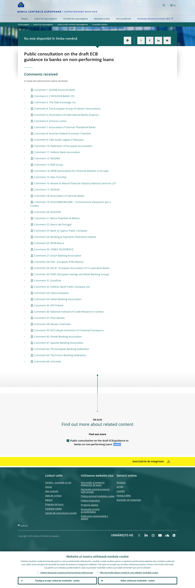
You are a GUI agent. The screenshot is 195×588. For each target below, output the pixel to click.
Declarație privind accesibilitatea (90, 510)
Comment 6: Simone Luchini (50, 121)
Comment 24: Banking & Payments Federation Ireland (65, 237)
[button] (168, 5)
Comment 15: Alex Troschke (50, 177)
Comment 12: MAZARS (47, 158)
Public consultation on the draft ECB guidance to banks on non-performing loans (99, 442)
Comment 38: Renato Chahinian (52, 324)
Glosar (48, 486)
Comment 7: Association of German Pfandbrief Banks (65, 127)
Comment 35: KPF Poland (48, 305)
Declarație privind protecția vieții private (95, 490)
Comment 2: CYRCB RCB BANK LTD (54, 96)
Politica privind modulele (98, 496)
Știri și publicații (123, 18)
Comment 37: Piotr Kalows (49, 318)
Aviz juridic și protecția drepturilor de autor (92, 483)
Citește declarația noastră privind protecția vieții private (66, 572)
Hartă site (24, 525)
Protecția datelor (89, 504)
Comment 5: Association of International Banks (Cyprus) (66, 114)
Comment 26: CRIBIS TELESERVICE (53, 249)
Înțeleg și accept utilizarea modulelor (57, 580)
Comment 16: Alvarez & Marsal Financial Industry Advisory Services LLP (75, 183)
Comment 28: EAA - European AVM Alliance (59, 261)
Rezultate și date (102, 18)
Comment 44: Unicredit (47, 361)
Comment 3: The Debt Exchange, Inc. (55, 102)
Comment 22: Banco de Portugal (52, 224)
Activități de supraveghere (75, 18)
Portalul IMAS (124, 495)
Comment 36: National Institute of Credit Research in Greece (69, 311)
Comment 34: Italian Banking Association (57, 299)
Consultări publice (99, 24)
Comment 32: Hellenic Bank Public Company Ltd (62, 286)
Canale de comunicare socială (60, 513)
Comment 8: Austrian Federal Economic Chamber (62, 133)
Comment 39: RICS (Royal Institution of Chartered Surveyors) (69, 330)
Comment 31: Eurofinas (47, 280)
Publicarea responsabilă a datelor (94, 517)
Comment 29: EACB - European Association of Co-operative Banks (72, 268)
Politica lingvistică (90, 500)
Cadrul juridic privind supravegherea (72, 24)
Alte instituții (51, 491)
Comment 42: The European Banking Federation (61, 349)
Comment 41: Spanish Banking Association (58, 342)
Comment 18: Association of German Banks (59, 195)
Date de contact (53, 495)
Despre (24, 18)
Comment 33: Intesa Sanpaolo (51, 293)
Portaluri (121, 482)
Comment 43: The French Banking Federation (60, 355)
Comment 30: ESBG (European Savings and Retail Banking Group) (71, 274)
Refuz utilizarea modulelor (138, 580)
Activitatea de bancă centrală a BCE (155, 18)
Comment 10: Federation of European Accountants (63, 146)
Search (164, 5)
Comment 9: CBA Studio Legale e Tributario (59, 139)
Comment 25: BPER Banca (49, 243)
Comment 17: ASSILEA (47, 189)
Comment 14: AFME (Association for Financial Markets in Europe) (71, 171)
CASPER (121, 491)
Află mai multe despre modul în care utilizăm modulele (129, 572)
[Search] (149, 5)
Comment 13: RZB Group (48, 164)
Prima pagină (23, 24)
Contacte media (53, 508)
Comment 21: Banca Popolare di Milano (57, 218)
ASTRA (120, 486)
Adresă (48, 499)
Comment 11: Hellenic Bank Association (57, 152)
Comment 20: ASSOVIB (47, 212)
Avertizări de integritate (129, 499)
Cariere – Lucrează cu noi (58, 482)
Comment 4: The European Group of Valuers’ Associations (67, 108)
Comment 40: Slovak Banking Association (58, 336)
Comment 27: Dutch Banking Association (57, 255)
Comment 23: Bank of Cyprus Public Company (60, 230)
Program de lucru (54, 504)
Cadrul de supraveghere (45, 18)
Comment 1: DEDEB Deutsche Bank (54, 90)
